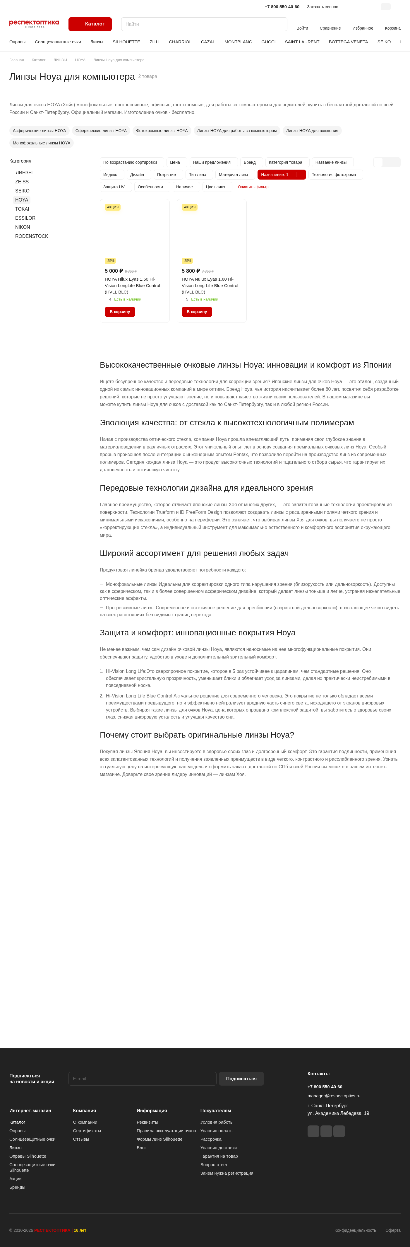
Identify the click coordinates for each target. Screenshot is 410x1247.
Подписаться (241, 1078)
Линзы (15, 1147)
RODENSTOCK (31, 236)
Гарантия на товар (219, 1156)
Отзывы (81, 1139)
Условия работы (217, 1122)
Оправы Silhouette (27, 1156)
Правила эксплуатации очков (166, 1130)
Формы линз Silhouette (160, 1139)
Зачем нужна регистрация (226, 1173)
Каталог (17, 1122)
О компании (85, 1122)
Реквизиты (147, 1122)
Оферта (393, 1230)
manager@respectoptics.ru (334, 1095)
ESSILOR (25, 218)
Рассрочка (211, 1139)
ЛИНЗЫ (24, 172)
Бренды (17, 1187)
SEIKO (22, 190)
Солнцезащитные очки (32, 1139)
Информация (152, 1110)
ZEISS (22, 181)
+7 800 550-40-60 (282, 6)
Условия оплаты (217, 1130)
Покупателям (215, 1110)
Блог (141, 1147)
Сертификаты (87, 1130)
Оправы (17, 1130)
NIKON (22, 227)
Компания (84, 1110)
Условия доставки (218, 1147)
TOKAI (22, 209)
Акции (15, 1178)
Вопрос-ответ (214, 1164)
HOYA (21, 199)
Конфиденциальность (355, 1230)
